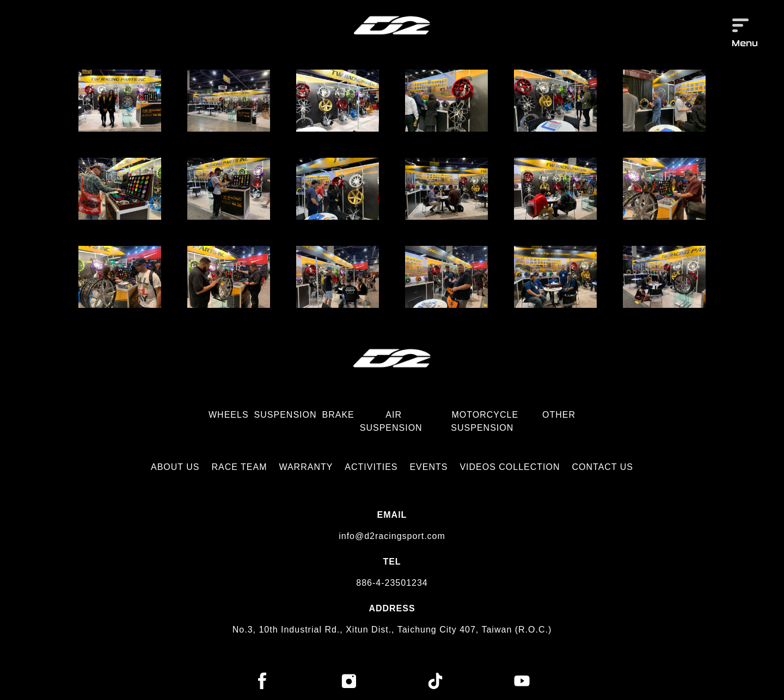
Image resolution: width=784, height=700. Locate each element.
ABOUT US (175, 467)
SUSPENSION (285, 414)
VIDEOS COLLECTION (510, 467)
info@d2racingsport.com (392, 536)
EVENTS (428, 467)
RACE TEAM (239, 467)
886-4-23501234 (391, 582)
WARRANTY (306, 467)
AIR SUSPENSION (391, 421)
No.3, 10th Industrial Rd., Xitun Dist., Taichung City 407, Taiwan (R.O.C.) (392, 629)
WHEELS (229, 414)
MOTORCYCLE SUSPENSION (484, 421)
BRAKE (338, 414)
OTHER (558, 414)
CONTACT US (603, 467)
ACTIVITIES (371, 467)
